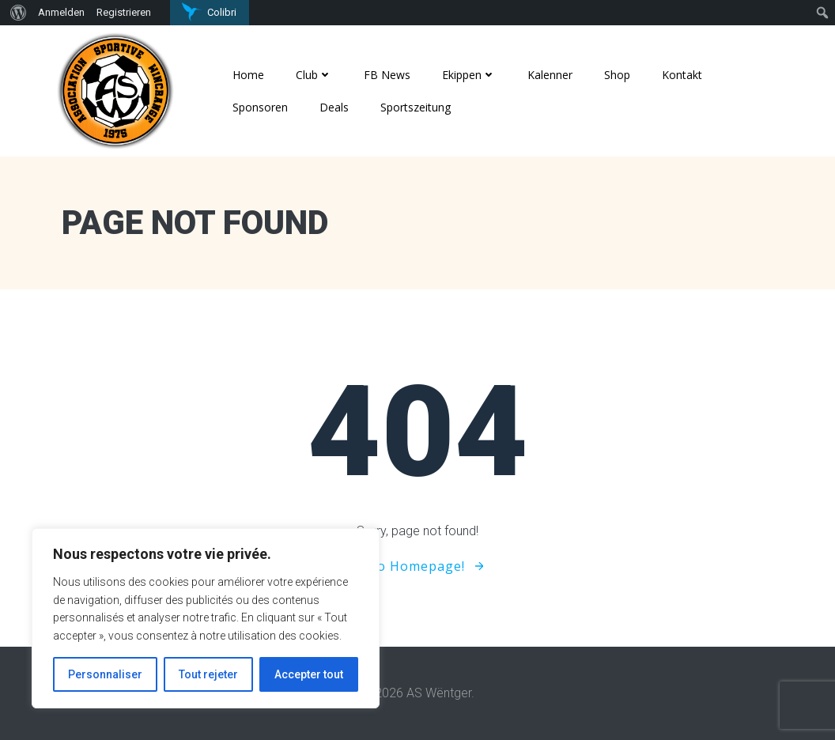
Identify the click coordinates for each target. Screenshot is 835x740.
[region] (206, 618)
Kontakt (682, 74)
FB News (387, 74)
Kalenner (549, 74)
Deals (334, 107)
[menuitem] (16, 12)
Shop (617, 74)
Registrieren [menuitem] (123, 12)
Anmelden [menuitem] (61, 12)
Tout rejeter (208, 674)
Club (314, 74)
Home (248, 74)
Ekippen (469, 74)
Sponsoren (260, 107)
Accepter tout (308, 674)
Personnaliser (105, 674)
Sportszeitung (415, 107)
